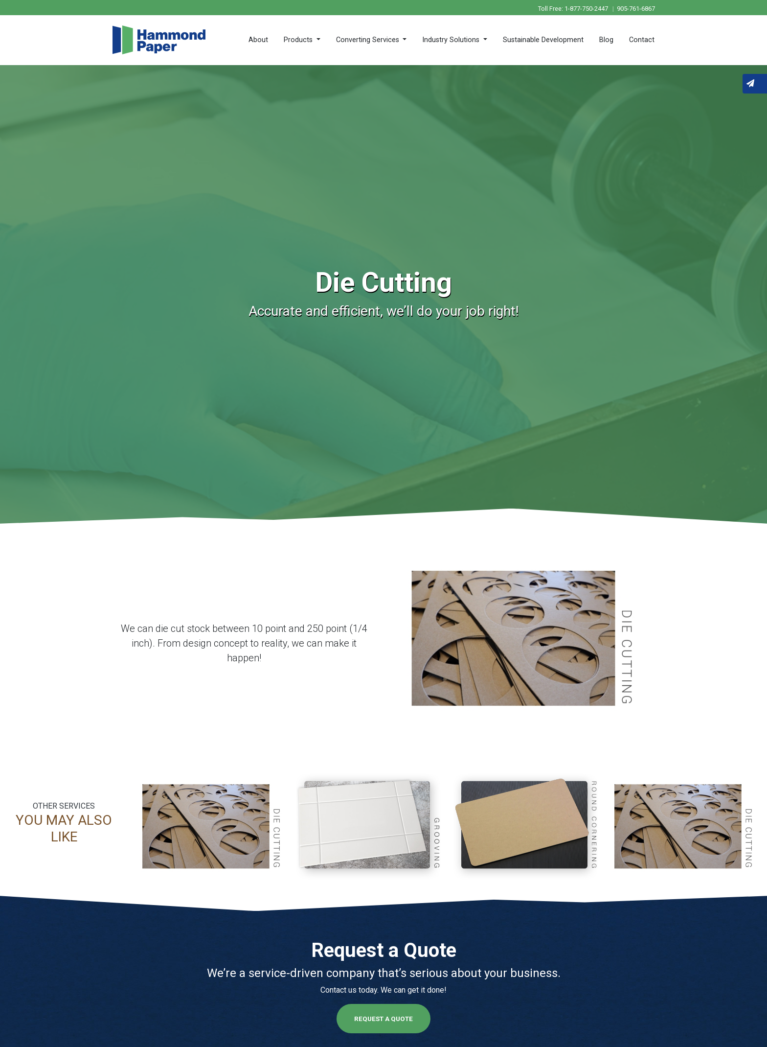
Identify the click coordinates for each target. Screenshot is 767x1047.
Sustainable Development (543, 40)
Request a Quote (383, 1019)
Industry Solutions (451, 40)
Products (299, 40)
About (258, 40)
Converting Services (368, 40)
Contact (641, 40)
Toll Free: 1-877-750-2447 (573, 8)
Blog (606, 40)
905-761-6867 (636, 8)
